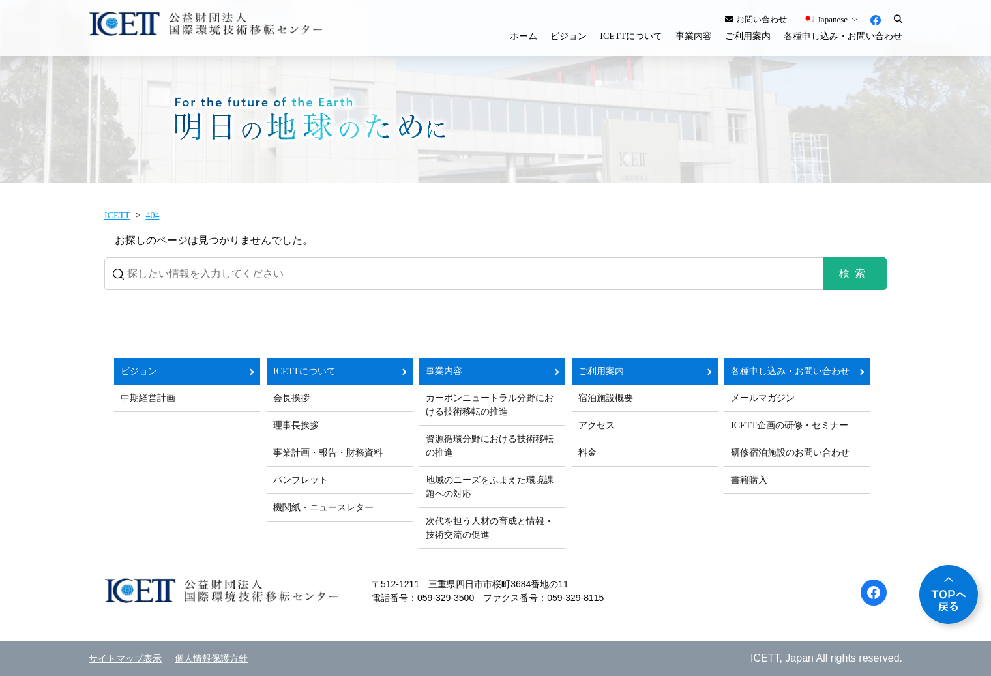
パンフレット (300, 480)
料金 (587, 453)
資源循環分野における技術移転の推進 (490, 446)
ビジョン (568, 36)
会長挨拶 (291, 398)
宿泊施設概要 (605, 398)
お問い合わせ (755, 19)
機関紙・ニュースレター (323, 507)
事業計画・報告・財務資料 (328, 453)
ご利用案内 (748, 36)
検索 (854, 273)
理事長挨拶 (296, 425)
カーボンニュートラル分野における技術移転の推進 (490, 405)
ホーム (523, 36)
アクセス (596, 425)
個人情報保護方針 (211, 659)
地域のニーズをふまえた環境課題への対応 (490, 487)
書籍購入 (749, 480)
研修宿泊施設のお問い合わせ (790, 453)
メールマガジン (763, 398)
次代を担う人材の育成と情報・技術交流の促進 (490, 528)
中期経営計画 (148, 398)
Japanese (825, 19)
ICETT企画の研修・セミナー (789, 425)
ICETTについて (631, 36)
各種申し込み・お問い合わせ (843, 36)
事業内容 (693, 36)
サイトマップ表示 (125, 659)
